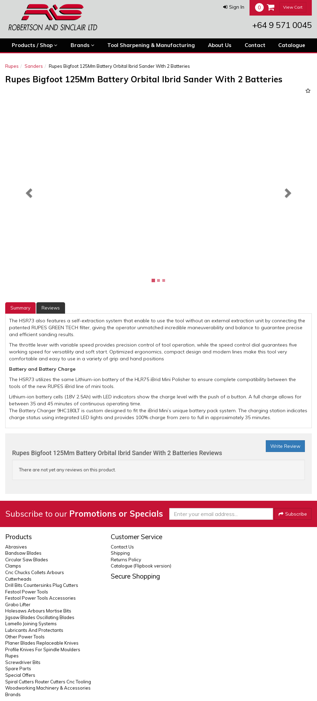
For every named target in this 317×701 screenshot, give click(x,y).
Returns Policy (126, 559)
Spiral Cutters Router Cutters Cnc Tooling (48, 681)
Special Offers (20, 675)
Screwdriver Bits (22, 662)
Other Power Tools (25, 636)
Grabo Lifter (17, 604)
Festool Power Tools (26, 591)
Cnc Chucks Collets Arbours (34, 572)
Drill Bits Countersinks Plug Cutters (41, 585)
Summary (20, 308)
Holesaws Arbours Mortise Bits (38, 611)
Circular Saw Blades (26, 559)
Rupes (12, 66)
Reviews (51, 308)
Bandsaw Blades (23, 553)
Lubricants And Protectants (34, 630)
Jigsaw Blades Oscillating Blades (39, 617)
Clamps (13, 566)
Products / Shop (34, 45)
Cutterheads (18, 579)
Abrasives (16, 547)
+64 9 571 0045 (282, 25)
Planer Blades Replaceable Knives (42, 643)
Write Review (285, 446)
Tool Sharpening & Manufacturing (151, 45)
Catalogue (291, 45)
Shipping (120, 553)
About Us (220, 45)
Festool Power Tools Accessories (40, 598)
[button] (233, 7)
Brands (82, 45)
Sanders (34, 66)
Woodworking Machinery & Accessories (48, 688)
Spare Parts (18, 668)
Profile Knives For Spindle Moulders (42, 649)
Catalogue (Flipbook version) (141, 566)
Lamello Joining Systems (31, 623)
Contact (255, 45)
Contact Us (122, 547)
